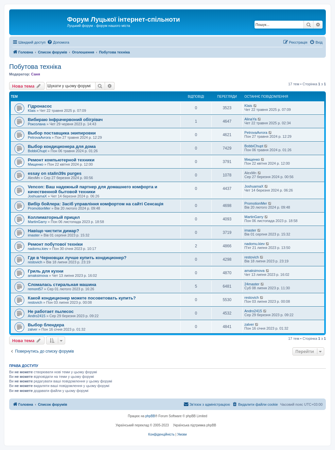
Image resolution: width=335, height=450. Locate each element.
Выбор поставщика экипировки (62, 133)
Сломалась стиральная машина (62, 284)
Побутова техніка (35, 66)
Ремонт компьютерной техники (61, 159)
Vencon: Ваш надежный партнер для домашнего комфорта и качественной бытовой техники (92, 189)
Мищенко (35, 164)
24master (251, 284)
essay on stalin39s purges (54, 173)
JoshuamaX (37, 196)
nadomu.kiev (38, 249)
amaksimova (38, 275)
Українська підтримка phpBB (194, 425)
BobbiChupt (37, 151)
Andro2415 (36, 316)
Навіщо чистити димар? (53, 230)
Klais (32, 111)
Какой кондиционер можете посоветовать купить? (82, 298)
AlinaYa (250, 119)
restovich (35, 262)
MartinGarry (37, 222)
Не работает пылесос (51, 311)
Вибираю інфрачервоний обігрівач (65, 119)
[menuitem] (58, 42)
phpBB (150, 416)
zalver (32, 329)
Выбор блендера (46, 324)
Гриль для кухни (45, 271)
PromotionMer (39, 208)
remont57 (35, 289)
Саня (35, 74)
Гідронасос (40, 106)
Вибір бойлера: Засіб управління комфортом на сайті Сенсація (95, 203)
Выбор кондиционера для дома (62, 146)
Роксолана (36, 124)
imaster (34, 235)
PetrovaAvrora (39, 137)
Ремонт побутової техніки (55, 244)
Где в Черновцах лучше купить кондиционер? (77, 257)
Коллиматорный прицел (54, 217)
